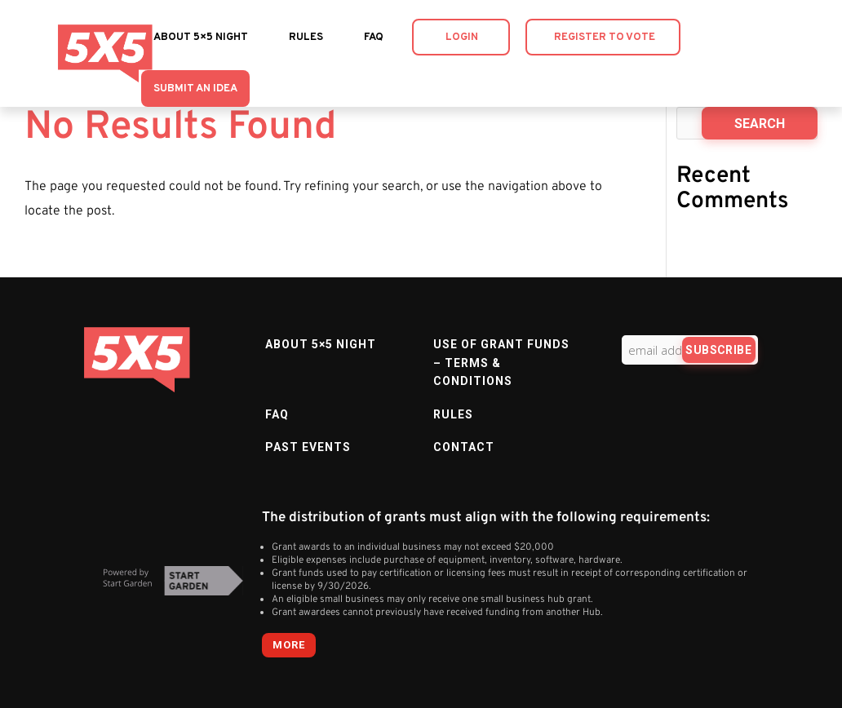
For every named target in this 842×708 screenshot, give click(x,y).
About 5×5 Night (200, 37)
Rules (306, 37)
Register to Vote (604, 37)
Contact (463, 447)
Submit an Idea (195, 88)
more (289, 645)
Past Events (308, 447)
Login (461, 37)
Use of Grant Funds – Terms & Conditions (501, 362)
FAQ (373, 37)
